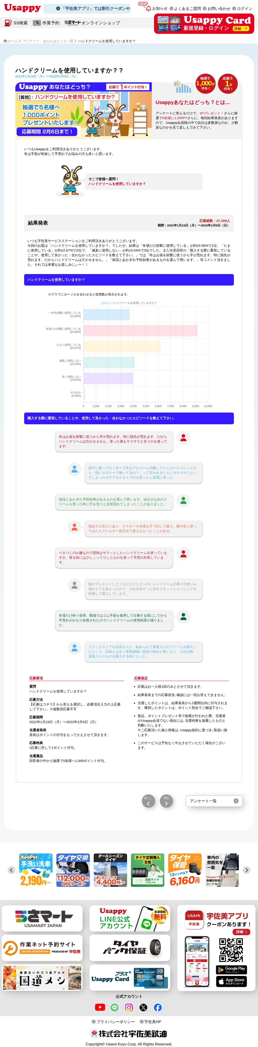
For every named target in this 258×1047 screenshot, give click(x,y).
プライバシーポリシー (116, 1022)
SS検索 (21, 23)
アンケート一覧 (203, 801)
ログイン (244, 9)
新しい (148, 797)
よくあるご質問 (187, 9)
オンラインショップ (100, 23)
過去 (166, 797)
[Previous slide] (11, 870)
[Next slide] (246, 870)
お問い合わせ (218, 9)
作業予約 (51, 23)
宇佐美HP (152, 1022)
